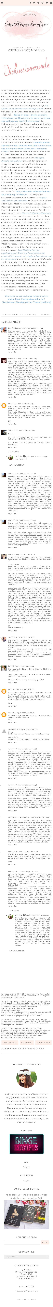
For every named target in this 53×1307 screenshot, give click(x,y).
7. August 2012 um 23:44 (25, 520)
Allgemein (18, 314)
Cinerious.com (24, 739)
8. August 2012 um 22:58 (23, 713)
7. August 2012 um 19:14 (24, 431)
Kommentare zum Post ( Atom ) (28, 1048)
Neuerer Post (10, 1043)
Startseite (26, 1043)
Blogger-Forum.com (41, 739)
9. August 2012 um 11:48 (26, 785)
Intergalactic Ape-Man (18, 817)
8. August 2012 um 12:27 (24, 637)
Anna (10, 404)
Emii (10, 666)
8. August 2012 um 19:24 (23, 666)
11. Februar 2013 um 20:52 (27, 871)
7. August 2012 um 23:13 (36, 456)
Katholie (11, 359)
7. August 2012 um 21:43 (25, 473)
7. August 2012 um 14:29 (26, 359)
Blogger (32, 1299)
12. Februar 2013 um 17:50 (37, 915)
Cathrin (11, 473)
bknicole (18, 456)
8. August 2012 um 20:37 (23, 689)
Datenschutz (32, 1291)
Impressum (20, 1291)
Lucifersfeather (14, 328)
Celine (11, 431)
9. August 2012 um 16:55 (38, 817)
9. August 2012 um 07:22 (27, 729)
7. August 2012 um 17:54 (23, 404)
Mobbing (30, 314)
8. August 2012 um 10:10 (24, 554)
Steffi (10, 637)
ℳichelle (12, 729)
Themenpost (43, 314)
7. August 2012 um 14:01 (32, 328)
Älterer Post (43, 1043)
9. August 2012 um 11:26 (26, 749)
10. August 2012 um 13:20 (27, 851)
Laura (10, 554)
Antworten (12, 352)
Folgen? (26, 1167)
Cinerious (18, 628)
